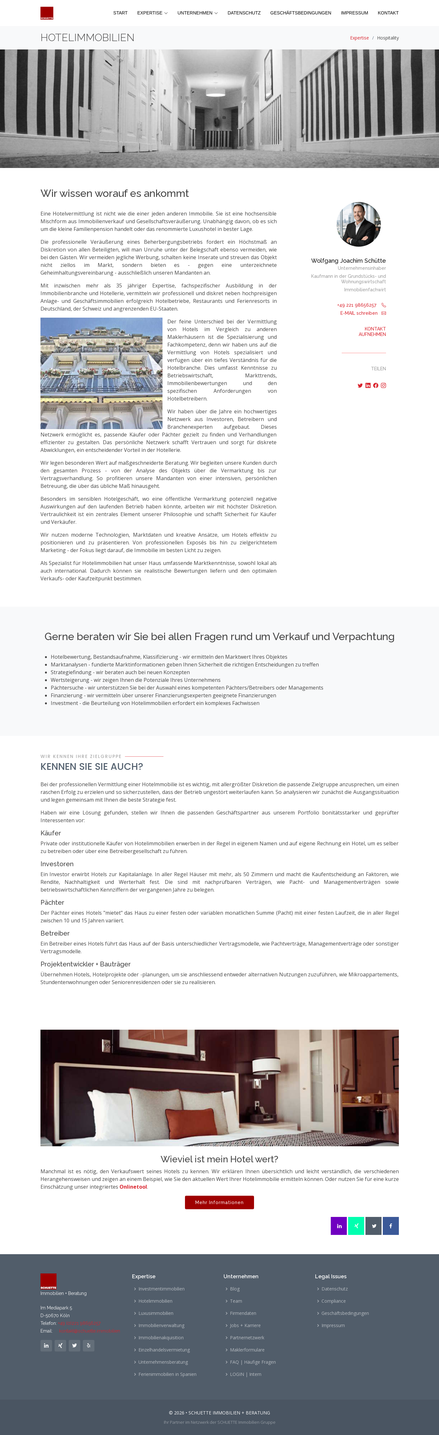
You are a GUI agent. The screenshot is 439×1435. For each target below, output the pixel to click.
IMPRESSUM (354, 12)
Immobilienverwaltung (161, 1325)
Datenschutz (334, 1289)
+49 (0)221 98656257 (79, 1323)
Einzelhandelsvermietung (164, 1350)
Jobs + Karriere (245, 1325)
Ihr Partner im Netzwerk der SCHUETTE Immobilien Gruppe (220, 1422)
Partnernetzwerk (247, 1337)
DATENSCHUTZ (244, 12)
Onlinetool (133, 1186)
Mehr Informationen (219, 1205)
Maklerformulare (247, 1350)
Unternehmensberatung (163, 1362)
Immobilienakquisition (161, 1337)
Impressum (333, 1325)
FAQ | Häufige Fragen (253, 1362)
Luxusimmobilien (155, 1313)
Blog (235, 1289)
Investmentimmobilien (161, 1289)
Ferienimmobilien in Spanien (167, 1374)
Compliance (333, 1301)
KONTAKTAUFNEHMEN (372, 331)
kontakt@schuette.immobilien (89, 1331)
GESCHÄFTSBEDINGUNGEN (300, 12)
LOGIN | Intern (245, 1374)
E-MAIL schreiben (363, 313)
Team (236, 1301)
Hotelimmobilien (155, 1301)
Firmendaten (243, 1313)
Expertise (359, 38)
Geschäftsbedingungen (345, 1313)
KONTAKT (388, 12)
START (120, 12)
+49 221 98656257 (361, 305)
